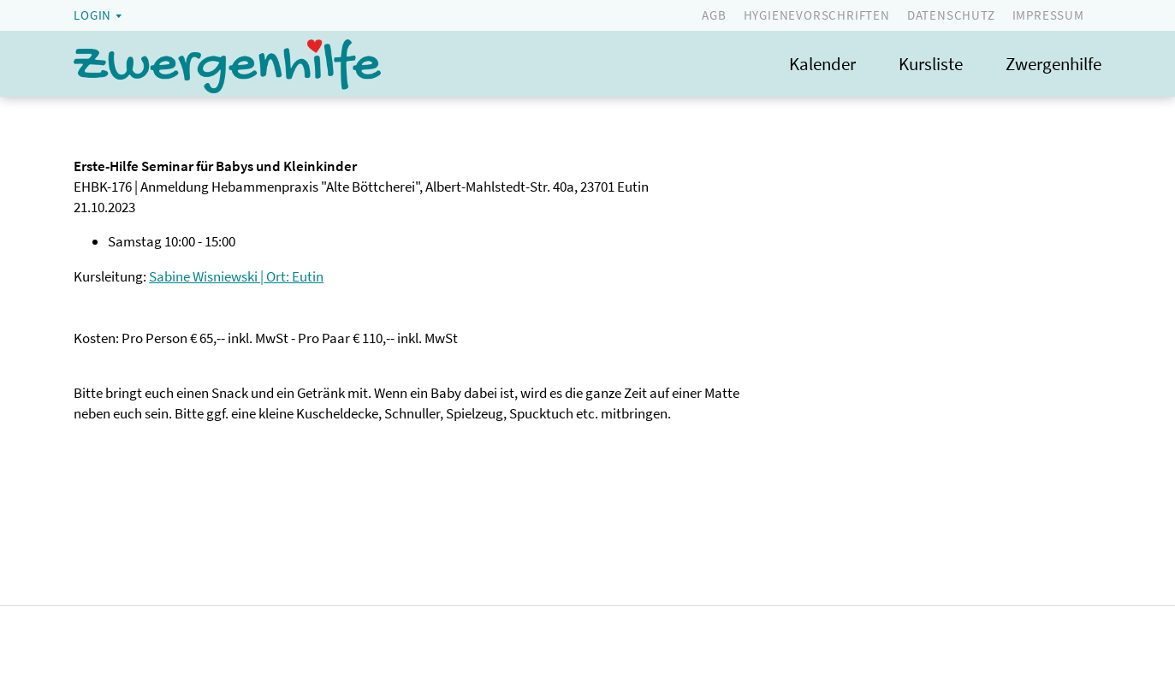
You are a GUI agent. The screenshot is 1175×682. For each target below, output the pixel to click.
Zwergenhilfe (1053, 63)
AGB (714, 15)
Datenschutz (951, 15)
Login (92, 15)
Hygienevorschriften (817, 15)
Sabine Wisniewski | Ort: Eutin (236, 276)
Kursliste (931, 63)
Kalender (822, 63)
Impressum (1048, 15)
